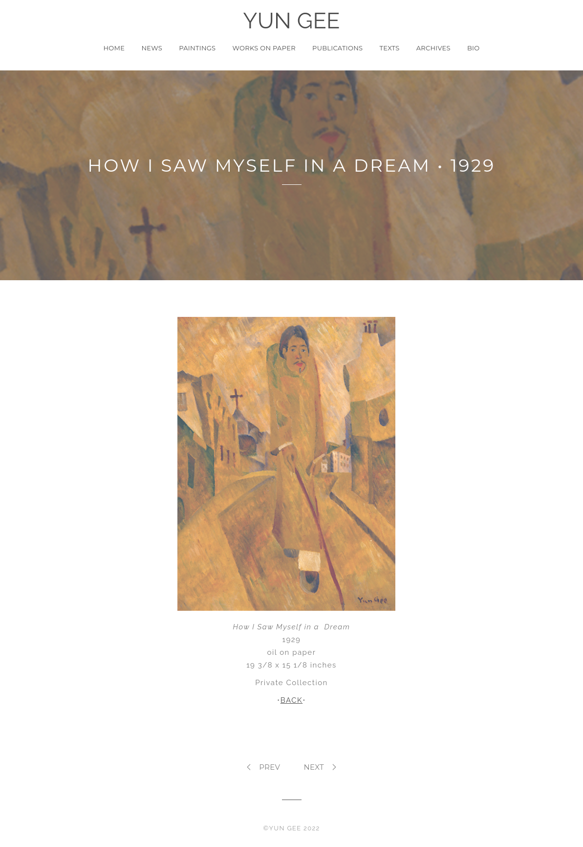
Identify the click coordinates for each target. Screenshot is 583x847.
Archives (433, 48)
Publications (337, 48)
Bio (473, 48)
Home (114, 48)
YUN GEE (291, 21)
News (151, 48)
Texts (389, 48)
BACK (291, 700)
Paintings (197, 48)
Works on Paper (264, 48)
